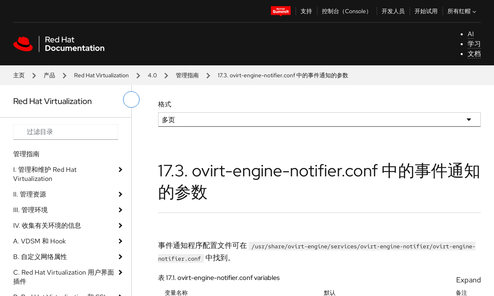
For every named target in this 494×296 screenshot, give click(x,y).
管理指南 (187, 75)
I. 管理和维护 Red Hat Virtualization (45, 174)
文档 (474, 53)
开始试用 (426, 11)
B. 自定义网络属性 (40, 256)
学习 (474, 43)
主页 (19, 75)
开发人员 (393, 11)
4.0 (152, 75)
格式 (164, 104)
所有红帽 (462, 11)
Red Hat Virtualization (101, 75)
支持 (306, 11)
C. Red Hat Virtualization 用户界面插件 (63, 277)
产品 (49, 75)
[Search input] (65, 132)
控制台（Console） (347, 11)
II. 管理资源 (29, 194)
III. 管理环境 (30, 210)
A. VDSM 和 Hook (39, 241)
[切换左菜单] (131, 99)
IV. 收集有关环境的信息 (47, 225)
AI (471, 34)
